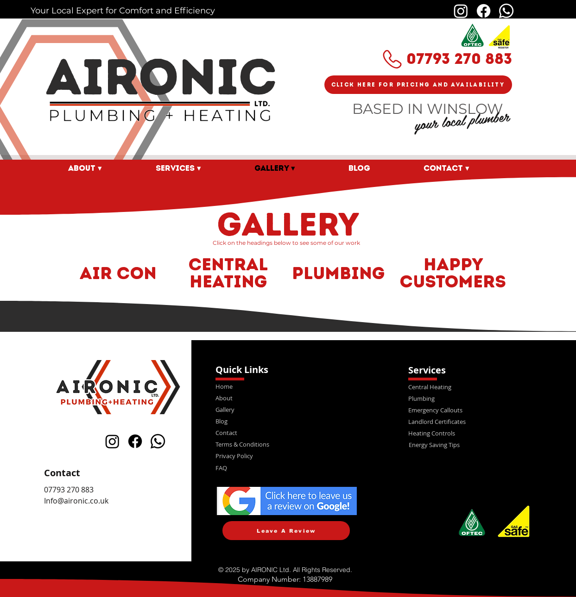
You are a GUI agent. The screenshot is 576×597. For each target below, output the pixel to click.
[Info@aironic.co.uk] (115, 501)
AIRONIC (161, 77)
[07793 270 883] (117, 490)
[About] (286, 398)
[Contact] (286, 432)
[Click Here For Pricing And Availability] (418, 84)
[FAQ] (286, 467)
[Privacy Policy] (286, 455)
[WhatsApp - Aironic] (506, 11)
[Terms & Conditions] (286, 444)
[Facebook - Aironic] (484, 11)
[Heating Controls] (479, 433)
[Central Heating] (479, 386)
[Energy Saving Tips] (480, 444)
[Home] (286, 386)
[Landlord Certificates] (479, 421)
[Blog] (286, 421)
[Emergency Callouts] (479, 410)
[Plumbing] (479, 398)
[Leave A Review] (286, 530)
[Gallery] (286, 409)
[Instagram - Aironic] (461, 11)
